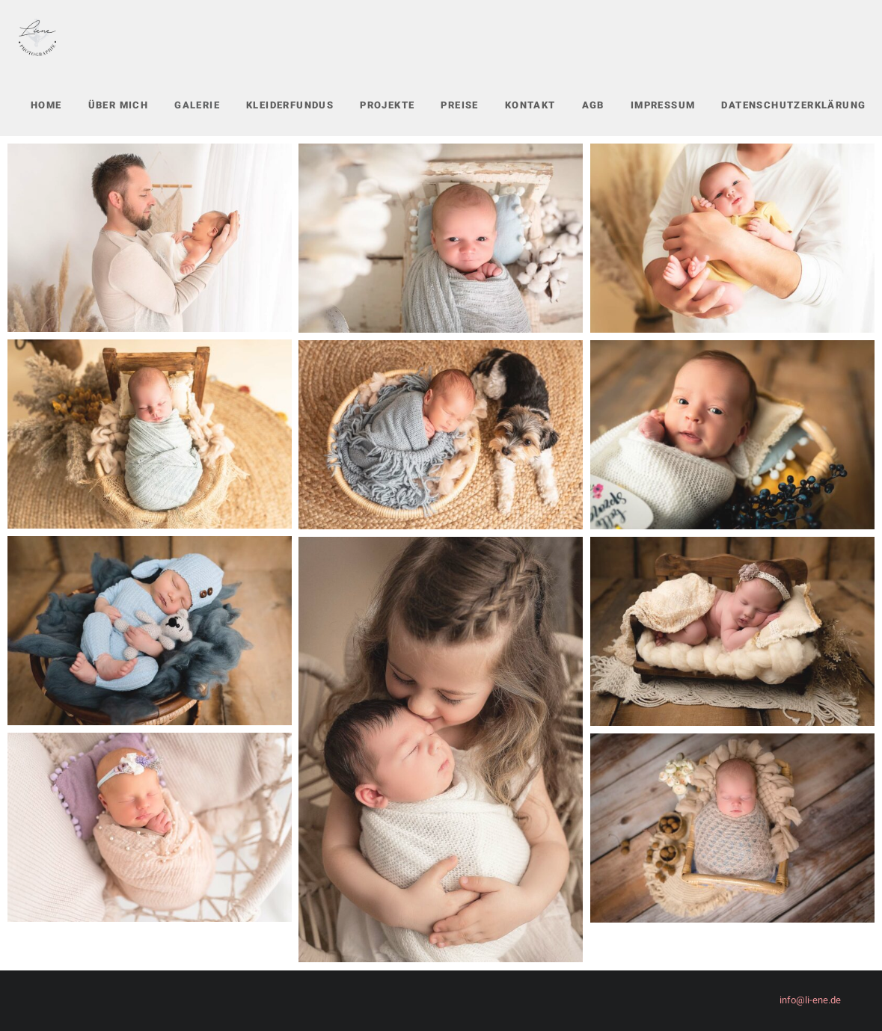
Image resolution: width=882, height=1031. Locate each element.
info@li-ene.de (810, 1000)
